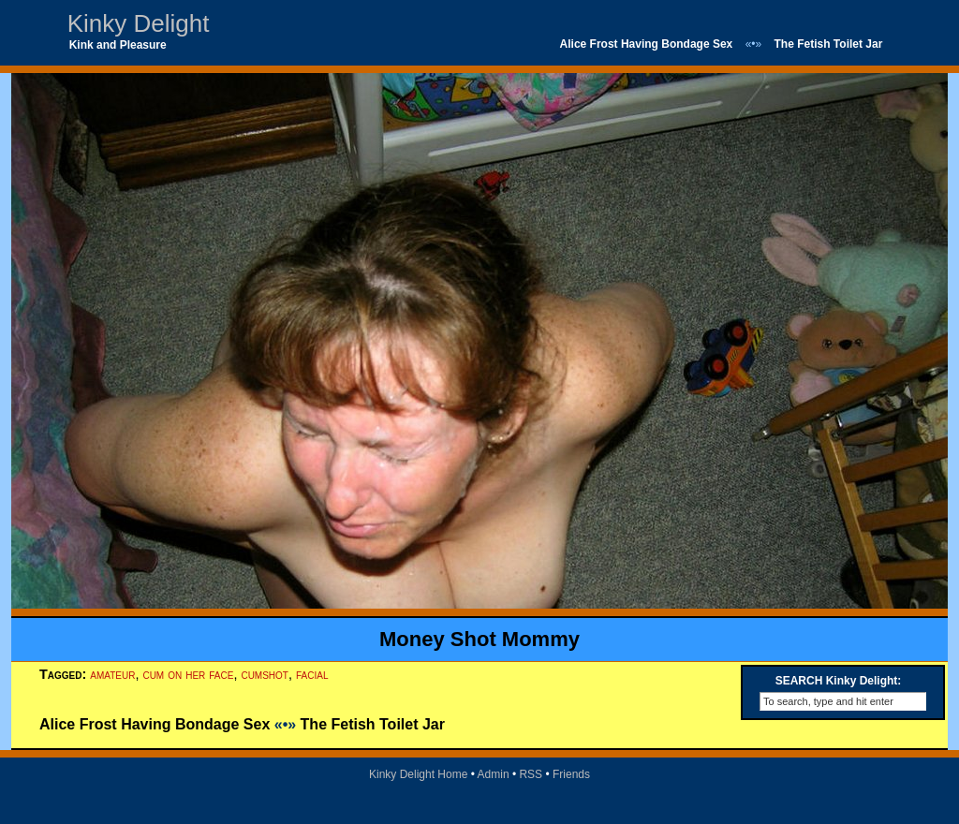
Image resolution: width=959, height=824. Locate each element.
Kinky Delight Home (418, 774)
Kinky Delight (138, 23)
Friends (571, 774)
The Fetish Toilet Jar (829, 44)
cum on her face (187, 674)
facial (312, 674)
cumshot (264, 674)
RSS (530, 774)
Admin (493, 774)
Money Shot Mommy (479, 639)
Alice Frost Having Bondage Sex (646, 44)
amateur (112, 674)
